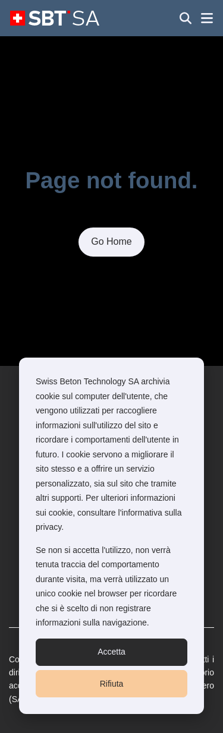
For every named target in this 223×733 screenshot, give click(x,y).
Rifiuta (112, 683)
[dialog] (111, 536)
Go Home (111, 241)
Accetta (111, 651)
